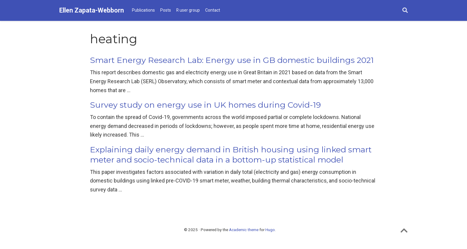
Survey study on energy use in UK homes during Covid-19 (205, 105)
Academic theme (244, 229)
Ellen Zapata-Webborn (91, 10)
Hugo (270, 229)
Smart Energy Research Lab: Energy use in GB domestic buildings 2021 (232, 60)
